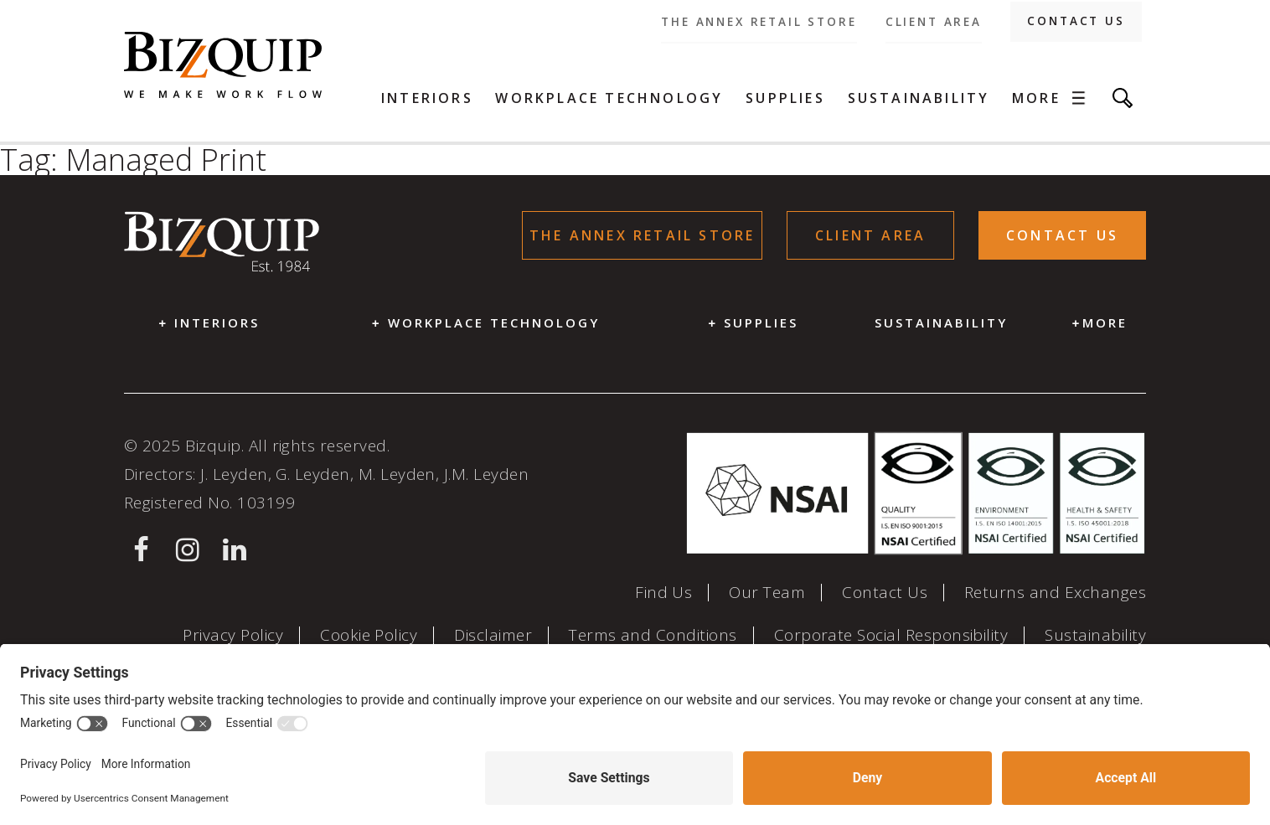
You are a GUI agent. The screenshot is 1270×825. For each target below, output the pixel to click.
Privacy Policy (233, 635)
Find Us (663, 592)
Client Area (933, 21)
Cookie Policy (368, 635)
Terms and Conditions (653, 635)
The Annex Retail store (758, 21)
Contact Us (1075, 20)
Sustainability (919, 98)
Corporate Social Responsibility (891, 635)
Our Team (767, 592)
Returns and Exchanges (1055, 592)
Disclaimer (493, 635)
